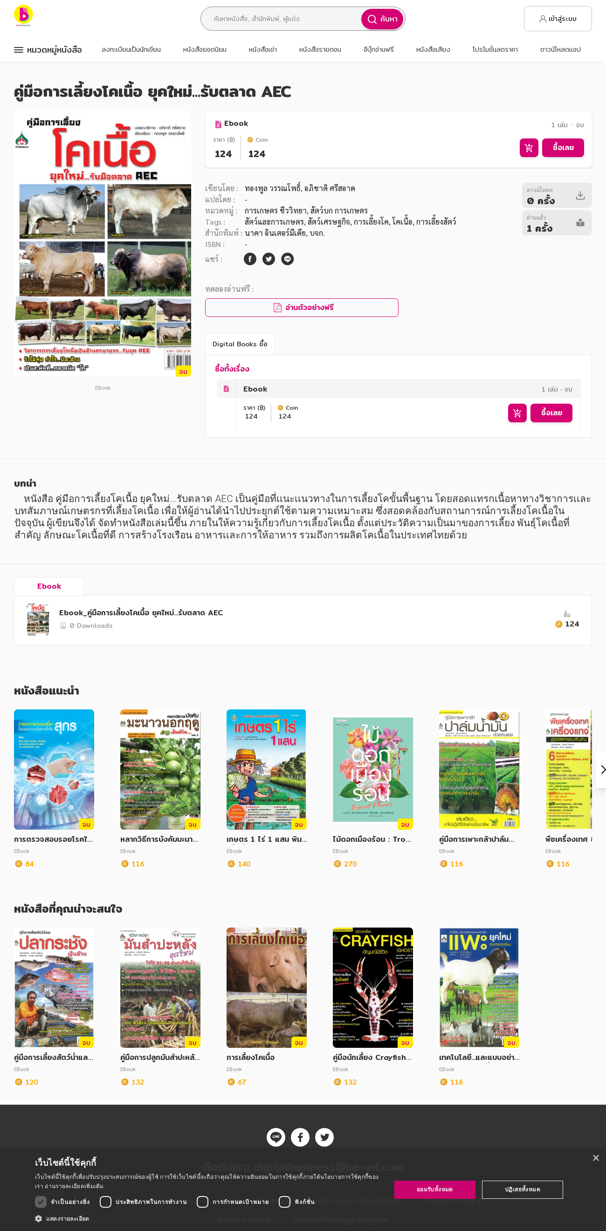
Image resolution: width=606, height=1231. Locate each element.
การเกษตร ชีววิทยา (276, 210)
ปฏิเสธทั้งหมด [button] (522, 1189)
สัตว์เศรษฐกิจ (329, 222)
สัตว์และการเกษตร (274, 222)
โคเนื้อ (403, 222)
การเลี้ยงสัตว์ (436, 222)
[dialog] (303, 1189)
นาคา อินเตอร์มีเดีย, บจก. (285, 233)
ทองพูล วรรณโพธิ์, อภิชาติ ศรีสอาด (300, 188)
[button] (207, 1218)
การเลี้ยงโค (371, 222)
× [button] (595, 1158)
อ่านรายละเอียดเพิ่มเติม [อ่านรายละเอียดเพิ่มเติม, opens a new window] (74, 1186)
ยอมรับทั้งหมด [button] (435, 1189)
